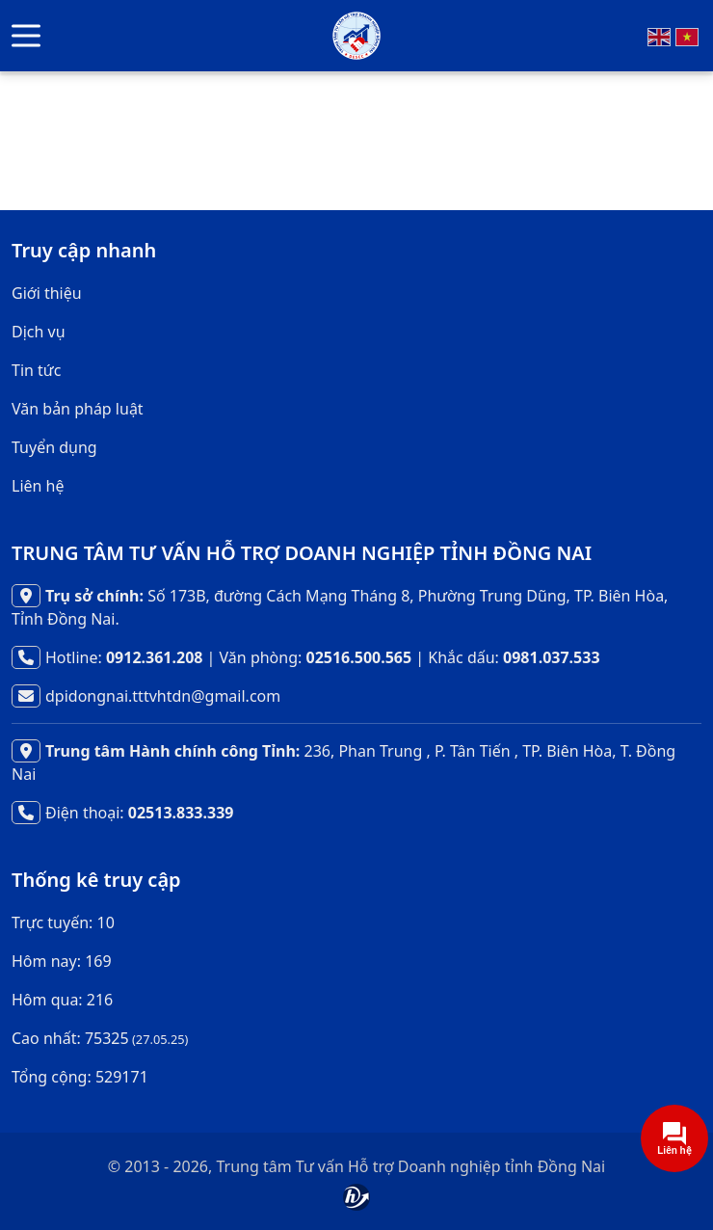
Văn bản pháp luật (78, 408)
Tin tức (36, 370)
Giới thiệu (47, 293)
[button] (26, 36)
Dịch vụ (39, 331)
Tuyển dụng (54, 447)
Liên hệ (38, 485)
